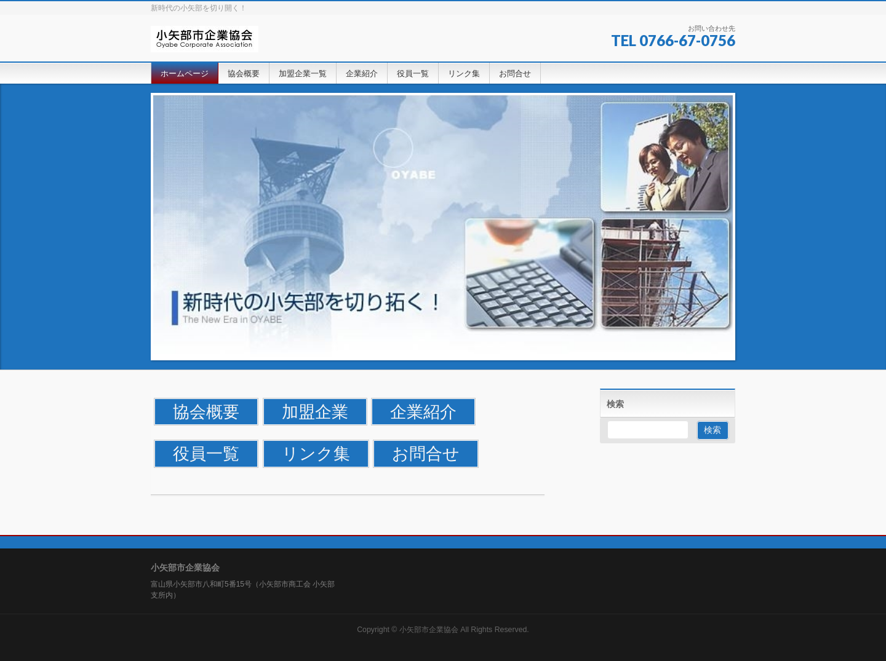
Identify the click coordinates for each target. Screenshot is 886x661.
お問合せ (426, 453)
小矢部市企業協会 (428, 629)
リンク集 (316, 453)
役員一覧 (206, 453)
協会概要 (206, 411)
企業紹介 (423, 411)
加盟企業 (315, 411)
